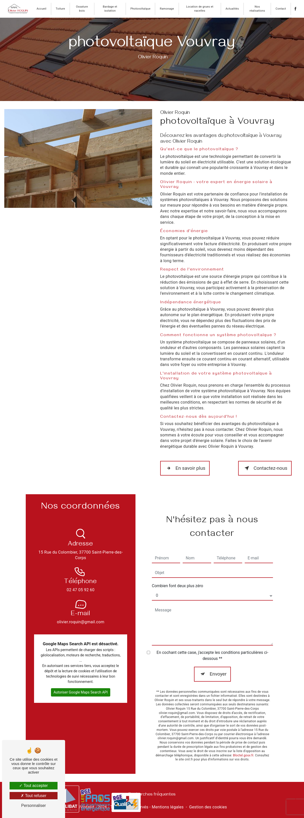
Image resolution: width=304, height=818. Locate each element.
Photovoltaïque (140, 8)
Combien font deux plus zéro (177, 578)
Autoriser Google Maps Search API (80, 685)
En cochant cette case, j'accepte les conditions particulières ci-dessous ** (212, 647)
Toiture (60, 8)
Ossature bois (82, 8)
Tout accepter (33, 785)
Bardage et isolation (110, 8)
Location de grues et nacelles (199, 8)
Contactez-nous (264, 468)
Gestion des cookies (208, 807)
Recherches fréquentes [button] (152, 795)
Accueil (41, 8)
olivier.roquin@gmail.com (80, 607)
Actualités (232, 8)
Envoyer (218, 666)
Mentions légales (167, 807)
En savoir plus (184, 468)
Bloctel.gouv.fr (243, 748)
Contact (280, 8)
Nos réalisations (257, 8)
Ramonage (167, 8)
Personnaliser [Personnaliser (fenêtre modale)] (33, 805)
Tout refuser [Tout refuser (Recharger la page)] (33, 796)
